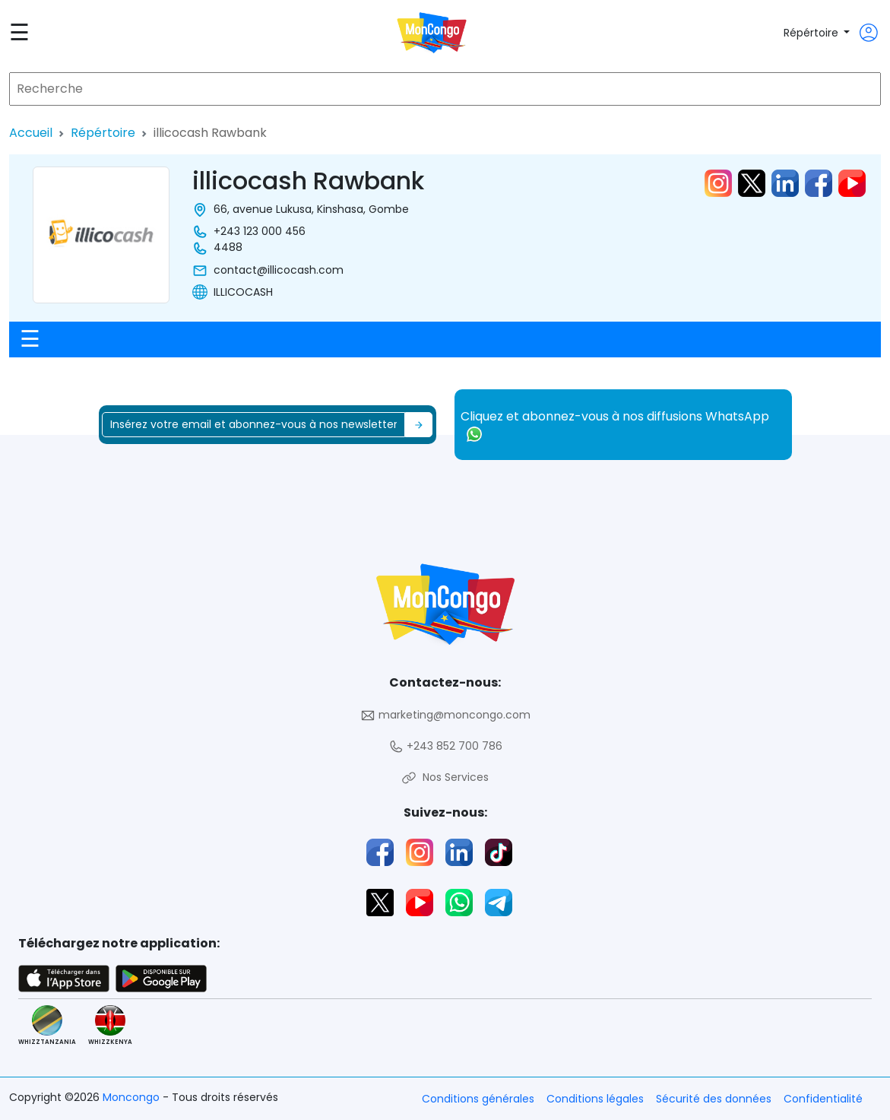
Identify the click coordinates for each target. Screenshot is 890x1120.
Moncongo (133, 1097)
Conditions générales (478, 1098)
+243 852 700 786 (445, 746)
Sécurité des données (713, 1098)
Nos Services (445, 777)
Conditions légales (595, 1098)
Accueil (30, 132)
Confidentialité (823, 1098)
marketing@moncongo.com (445, 715)
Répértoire (812, 32)
